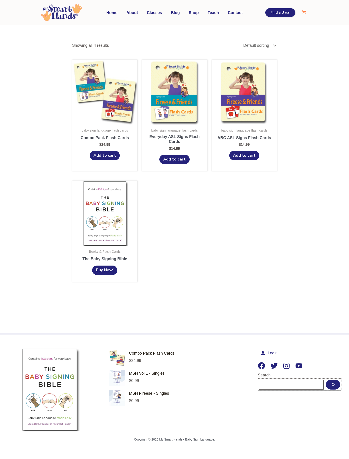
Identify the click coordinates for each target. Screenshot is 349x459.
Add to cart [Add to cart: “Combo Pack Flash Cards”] (104, 155)
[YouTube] (298, 366)
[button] (280, 12)
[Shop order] (259, 45)
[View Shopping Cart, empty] (304, 12)
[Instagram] (286, 366)
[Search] (333, 386)
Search (264, 376)
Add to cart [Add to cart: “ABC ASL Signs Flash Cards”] (244, 155)
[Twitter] (274, 366)
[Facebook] (261, 366)
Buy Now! (105, 270)
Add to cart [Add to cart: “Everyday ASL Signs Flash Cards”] (174, 159)
